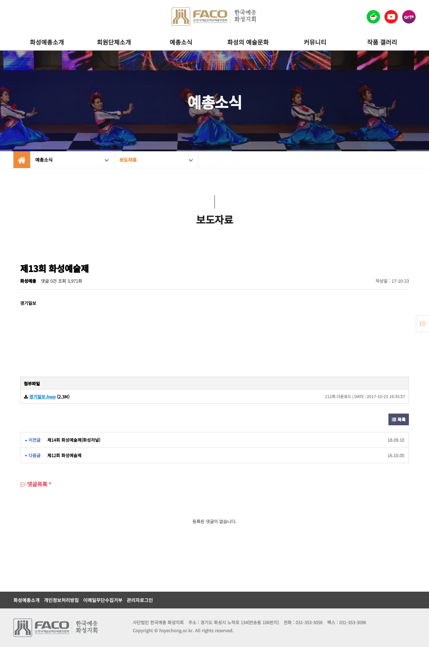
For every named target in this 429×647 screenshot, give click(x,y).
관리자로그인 (140, 600)
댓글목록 (33, 484)
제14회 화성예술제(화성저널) (73, 440)
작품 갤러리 (382, 42)
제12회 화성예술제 (64, 455)
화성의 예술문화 (248, 42)
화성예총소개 (47, 42)
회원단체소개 (114, 42)
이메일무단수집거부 (102, 600)
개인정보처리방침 (61, 600)
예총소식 (181, 42)
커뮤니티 (315, 42)
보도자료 (156, 159)
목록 (399, 419)
